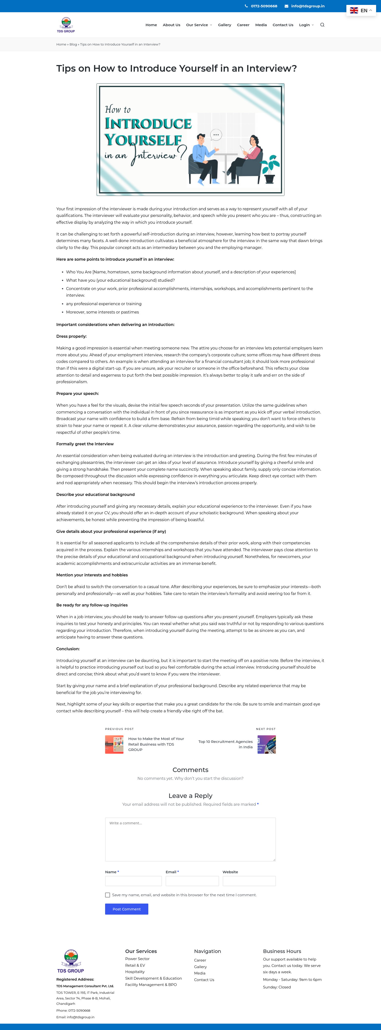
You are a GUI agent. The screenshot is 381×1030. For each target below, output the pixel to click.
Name (112, 872)
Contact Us (204, 979)
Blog (73, 44)
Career (200, 960)
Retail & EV (135, 965)
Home (61, 44)
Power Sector (137, 958)
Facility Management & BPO (151, 984)
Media (199, 973)
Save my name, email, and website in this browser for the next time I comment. (184, 895)
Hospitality (135, 971)
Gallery (200, 966)
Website (230, 872)
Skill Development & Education (153, 978)
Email (172, 872)
